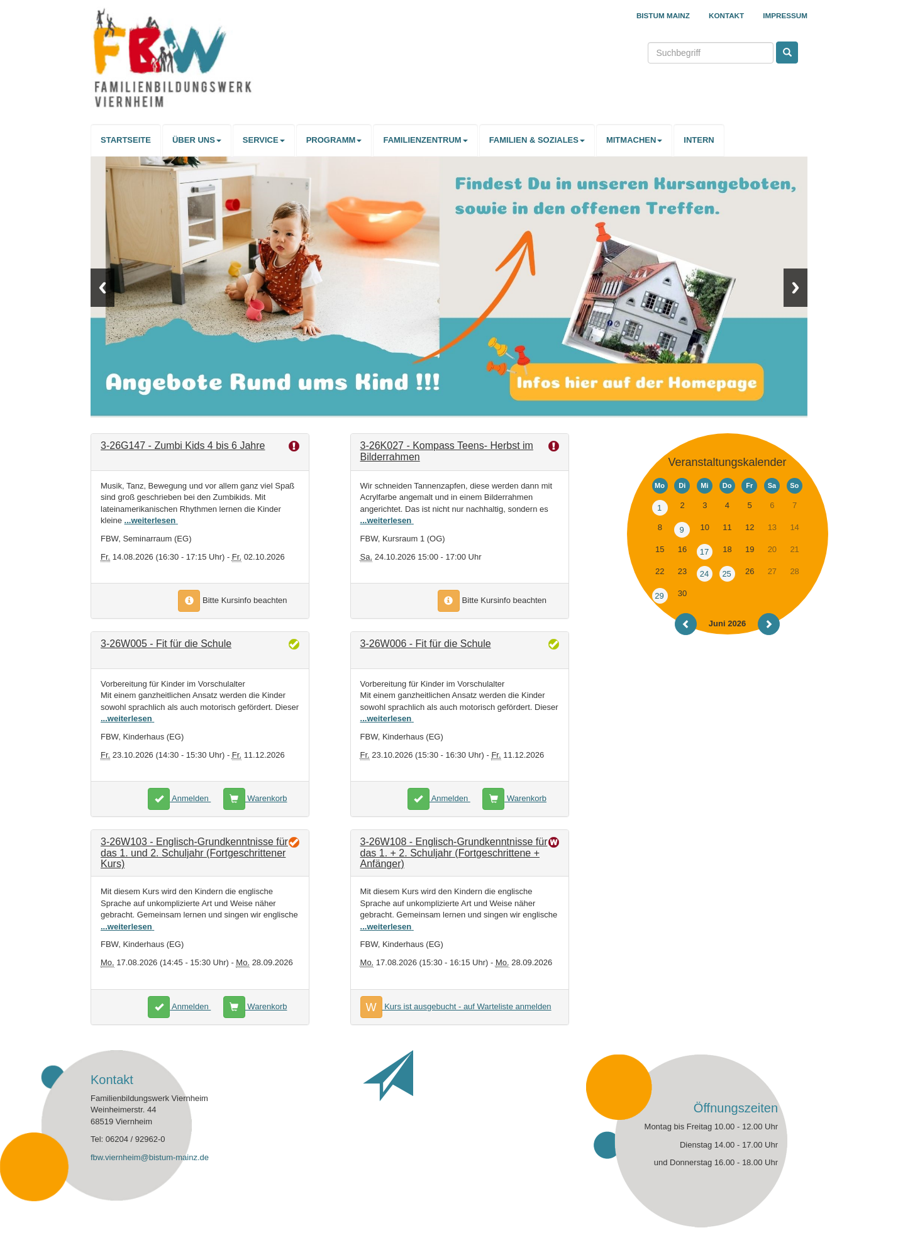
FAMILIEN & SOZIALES (537, 140)
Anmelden (179, 798)
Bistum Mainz (663, 15)
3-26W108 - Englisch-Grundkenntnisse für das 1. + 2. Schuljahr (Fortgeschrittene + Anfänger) (454, 852)
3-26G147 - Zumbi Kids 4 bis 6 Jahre (183, 445)
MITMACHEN (634, 140)
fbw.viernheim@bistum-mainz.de (150, 1157)
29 (659, 596)
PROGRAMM (334, 140)
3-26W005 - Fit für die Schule (166, 643)
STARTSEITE (126, 140)
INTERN (699, 140)
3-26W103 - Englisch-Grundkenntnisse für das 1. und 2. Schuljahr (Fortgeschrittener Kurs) (194, 852)
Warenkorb (255, 798)
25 (726, 574)
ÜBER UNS (196, 140)
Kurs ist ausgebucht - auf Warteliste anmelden (456, 1006)
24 (704, 574)
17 (704, 552)
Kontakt (726, 15)
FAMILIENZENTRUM (425, 140)
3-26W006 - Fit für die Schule (425, 643)
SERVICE (264, 140)
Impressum (785, 15)
